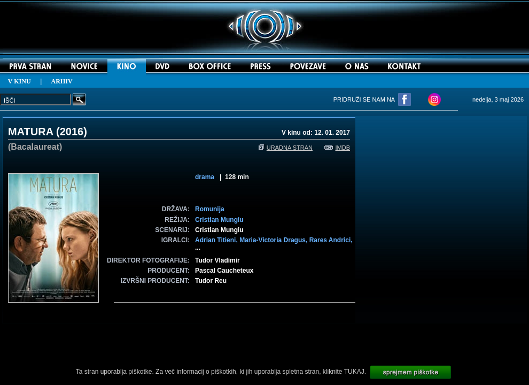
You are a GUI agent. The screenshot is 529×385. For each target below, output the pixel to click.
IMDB (337, 147)
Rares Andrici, (331, 240)
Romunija (209, 209)
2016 (72, 131)
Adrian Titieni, (217, 240)
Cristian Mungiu (219, 220)
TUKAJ (354, 371)
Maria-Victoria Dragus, (274, 240)
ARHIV (62, 81)
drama (204, 177)
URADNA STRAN (286, 147)
